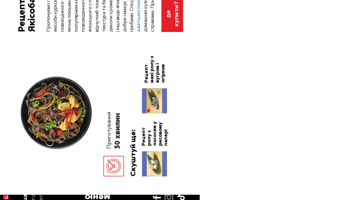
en (10, 53)
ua (10, 37)
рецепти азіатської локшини (282, 78)
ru (10, 45)
